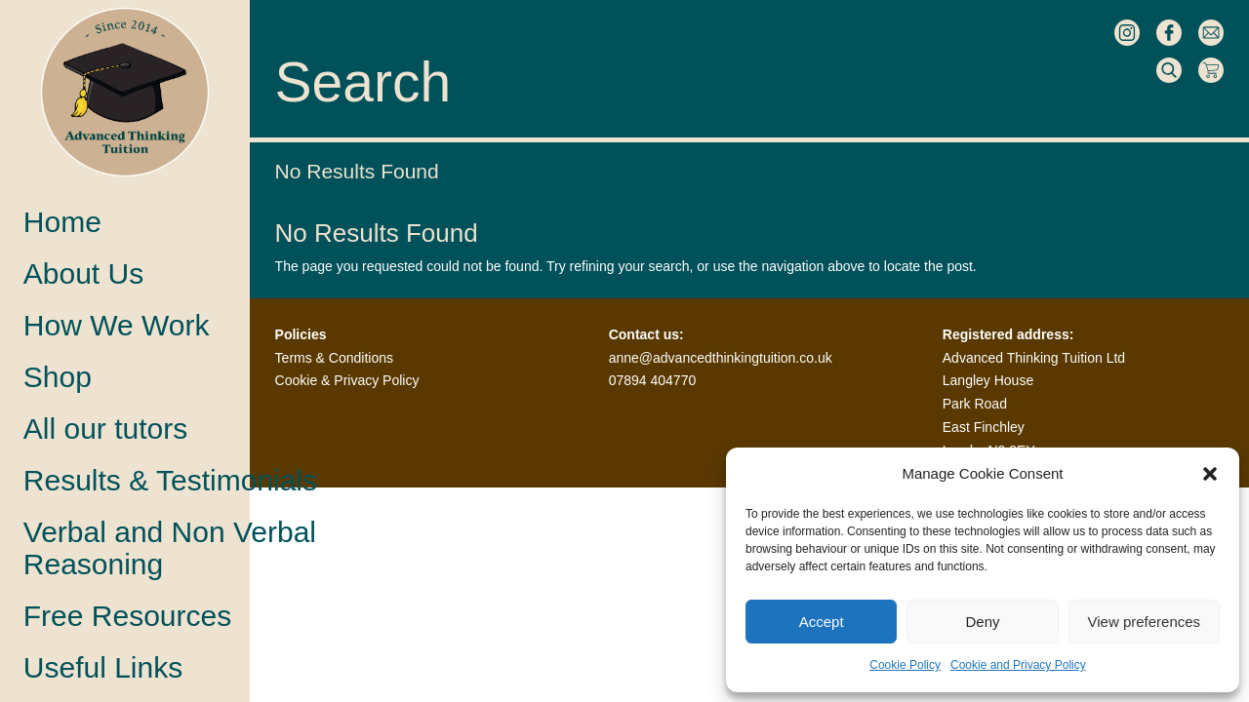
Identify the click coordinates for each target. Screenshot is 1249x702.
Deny (982, 621)
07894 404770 (653, 380)
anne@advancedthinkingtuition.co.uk (720, 358)
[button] (1210, 474)
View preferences (1144, 621)
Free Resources (127, 616)
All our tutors (105, 428)
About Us (83, 273)
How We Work (116, 325)
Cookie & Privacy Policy (347, 380)
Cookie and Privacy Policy (1018, 665)
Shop (57, 377)
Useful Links (102, 667)
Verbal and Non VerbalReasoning (169, 548)
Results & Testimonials (170, 480)
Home (62, 222)
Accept (821, 621)
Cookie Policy (905, 665)
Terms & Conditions (334, 358)
